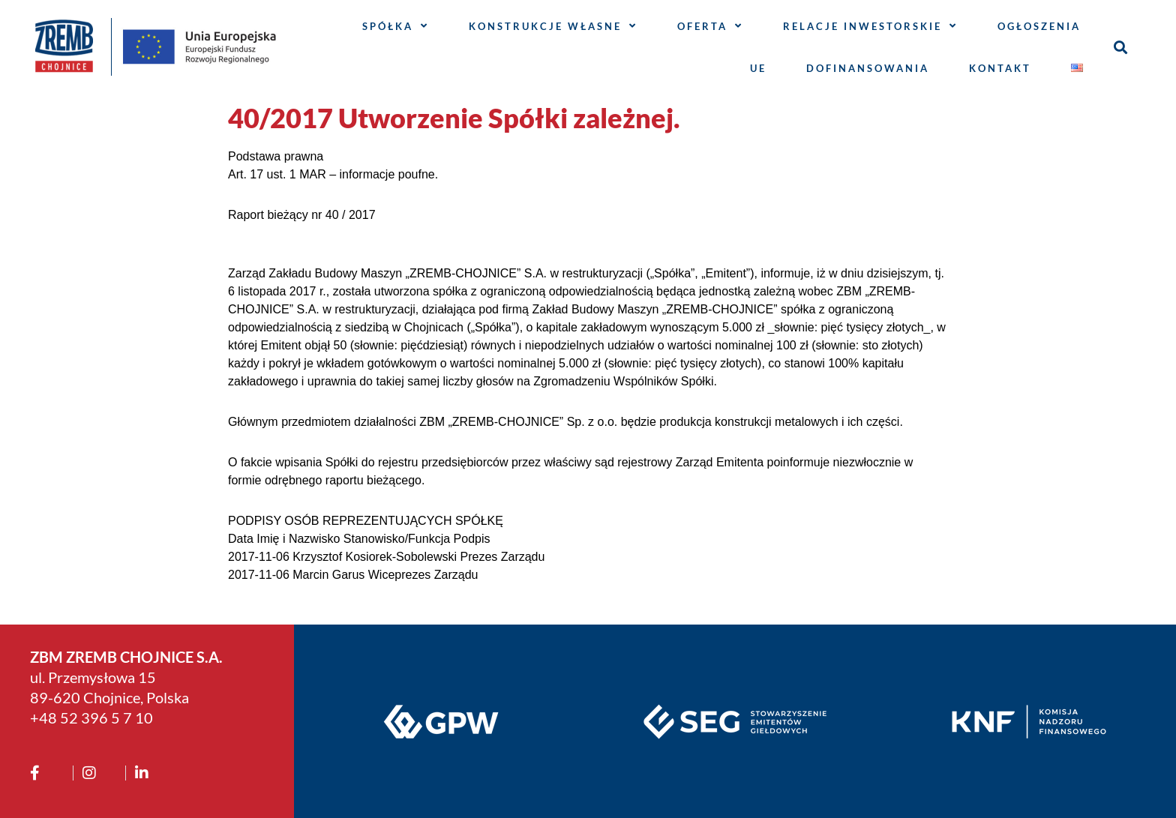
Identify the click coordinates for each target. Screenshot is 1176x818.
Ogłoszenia (1039, 26)
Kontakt (1000, 68)
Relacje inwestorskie (870, 25)
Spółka (395, 25)
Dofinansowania (867, 68)
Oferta (710, 25)
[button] (1120, 46)
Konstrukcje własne (553, 25)
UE (758, 68)
